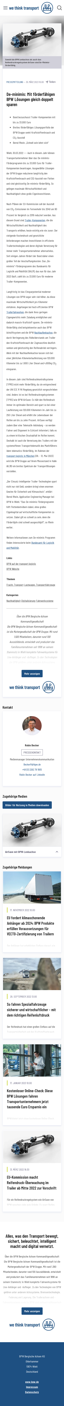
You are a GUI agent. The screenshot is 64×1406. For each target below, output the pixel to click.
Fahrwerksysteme (44, 600)
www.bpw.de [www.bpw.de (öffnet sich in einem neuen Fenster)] (32, 1382)
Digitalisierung (28, 600)
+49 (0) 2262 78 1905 (32, 769)
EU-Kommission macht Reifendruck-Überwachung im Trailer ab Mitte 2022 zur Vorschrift (31, 1182)
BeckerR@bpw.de (32, 764)
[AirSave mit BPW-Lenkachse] (32, 830)
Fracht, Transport (14, 584)
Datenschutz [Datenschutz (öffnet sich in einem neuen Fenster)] (32, 1392)
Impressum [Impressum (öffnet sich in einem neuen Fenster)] (32, 1387)
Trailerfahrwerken (15, 312)
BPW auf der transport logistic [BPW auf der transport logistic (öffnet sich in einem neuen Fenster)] (21, 563)
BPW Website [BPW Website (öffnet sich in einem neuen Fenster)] (12, 569)
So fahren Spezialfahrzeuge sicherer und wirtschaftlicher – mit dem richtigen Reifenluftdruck (31, 1009)
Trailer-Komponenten (35, 220)
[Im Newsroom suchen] (59, 7)
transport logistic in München (20, 456)
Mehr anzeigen (32, 673)
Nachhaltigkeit (13, 600)
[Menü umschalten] (5, 8)
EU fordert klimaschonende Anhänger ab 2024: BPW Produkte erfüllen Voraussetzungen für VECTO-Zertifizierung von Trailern (30, 925)
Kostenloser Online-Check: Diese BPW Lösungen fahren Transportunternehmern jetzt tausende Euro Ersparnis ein (30, 1098)
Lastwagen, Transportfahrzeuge (39, 584)
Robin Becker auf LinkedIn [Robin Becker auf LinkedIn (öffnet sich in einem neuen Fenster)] (32, 774)
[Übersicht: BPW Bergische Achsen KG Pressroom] (31, 8)
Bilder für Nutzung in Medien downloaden (27, 805)
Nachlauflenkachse (43, 332)
